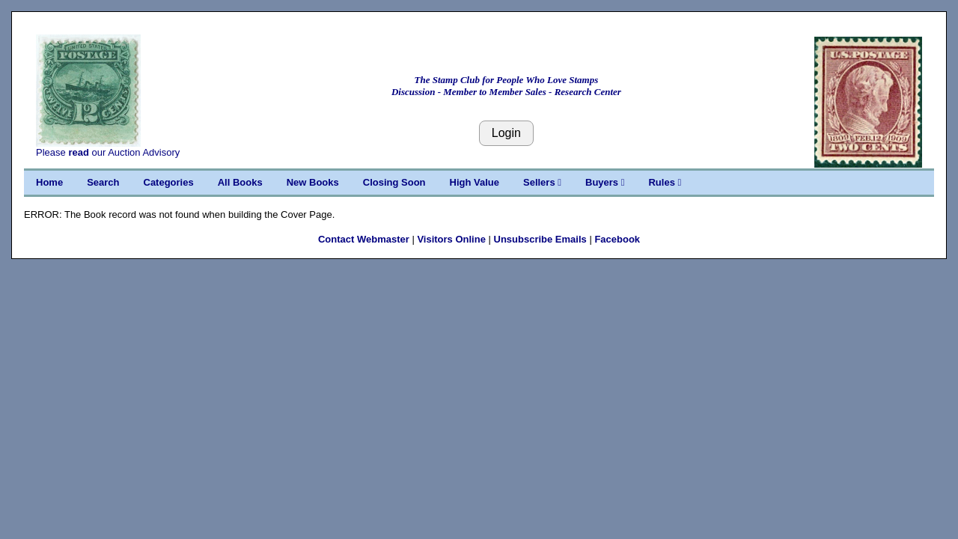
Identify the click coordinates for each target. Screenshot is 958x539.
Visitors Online (451, 239)
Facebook (617, 239)
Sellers (542, 182)
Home (49, 182)
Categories (169, 182)
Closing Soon (394, 182)
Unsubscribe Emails (540, 239)
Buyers (604, 182)
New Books (313, 182)
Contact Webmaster (363, 239)
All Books (240, 182)
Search (103, 182)
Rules (664, 182)
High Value (474, 182)
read (78, 152)
